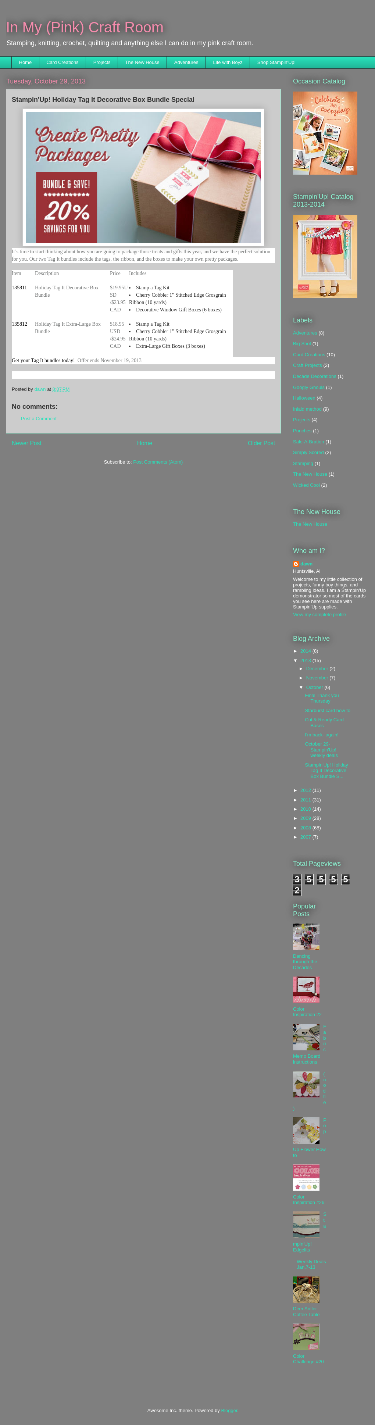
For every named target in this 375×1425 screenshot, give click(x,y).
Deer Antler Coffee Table (306, 1311)
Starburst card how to (327, 710)
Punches (302, 430)
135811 (19, 287)
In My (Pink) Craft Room (85, 27)
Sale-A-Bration (308, 441)
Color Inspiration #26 (308, 1200)
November (318, 678)
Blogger (229, 1410)
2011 (306, 800)
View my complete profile (319, 614)
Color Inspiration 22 (307, 1012)
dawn (306, 564)
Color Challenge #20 (308, 1359)
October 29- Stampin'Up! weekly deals (321, 749)
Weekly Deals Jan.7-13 (311, 1264)
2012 (306, 790)
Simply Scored (308, 452)
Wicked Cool (306, 485)
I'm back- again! (321, 735)
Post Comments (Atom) (158, 462)
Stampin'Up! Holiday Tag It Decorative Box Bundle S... (326, 770)
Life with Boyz (228, 62)
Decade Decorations (314, 376)
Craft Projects (307, 365)
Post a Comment (39, 418)
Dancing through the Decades (305, 961)
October (315, 687)
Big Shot (302, 343)
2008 (306, 828)
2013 (306, 660)
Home (25, 62)
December (318, 668)
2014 (306, 651)
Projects (102, 62)
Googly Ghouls (309, 387)
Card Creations (62, 62)
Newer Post (27, 443)
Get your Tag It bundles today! (43, 360)
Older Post (261, 443)
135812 (19, 324)
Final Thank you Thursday (322, 698)
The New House (142, 62)
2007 (306, 837)
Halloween (304, 398)
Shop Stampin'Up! (276, 62)
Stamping (303, 463)
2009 (306, 818)
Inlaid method (307, 409)
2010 (306, 809)
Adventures (186, 62)
